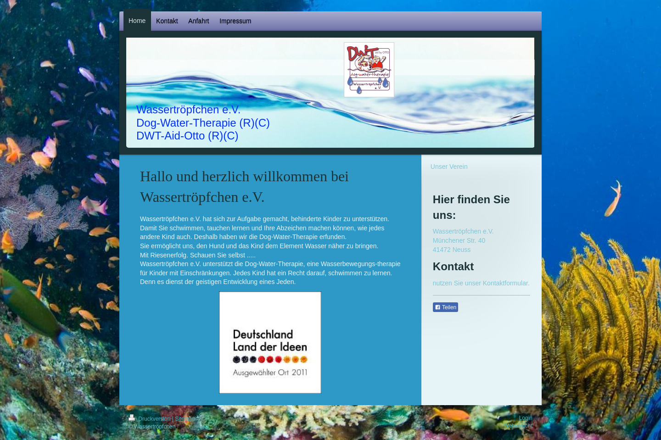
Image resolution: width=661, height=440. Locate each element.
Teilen (445, 307)
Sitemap (185, 419)
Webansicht (518, 426)
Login (525, 418)
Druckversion (150, 419)
